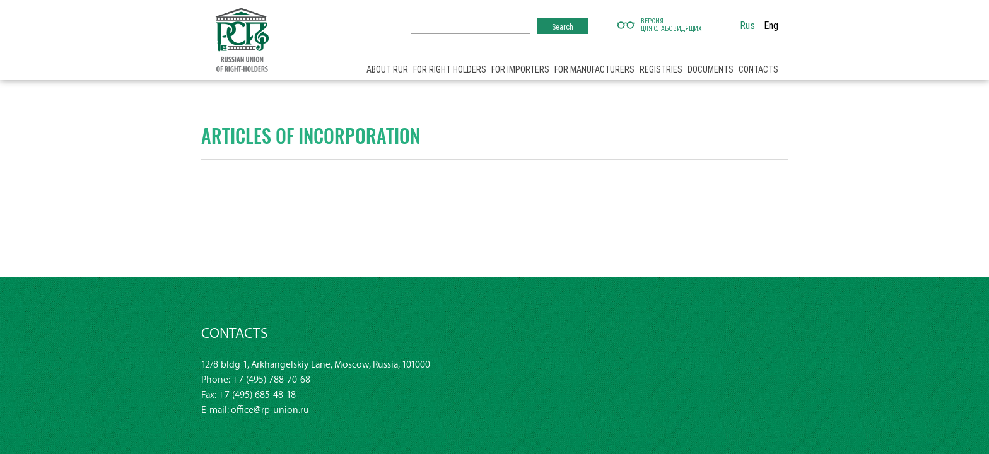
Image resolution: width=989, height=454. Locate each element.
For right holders (449, 69)
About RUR (387, 69)
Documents (711, 69)
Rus (747, 25)
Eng (771, 25)
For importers (520, 69)
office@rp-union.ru (270, 410)
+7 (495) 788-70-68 (271, 380)
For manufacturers (594, 69)
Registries (661, 69)
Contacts (758, 69)
